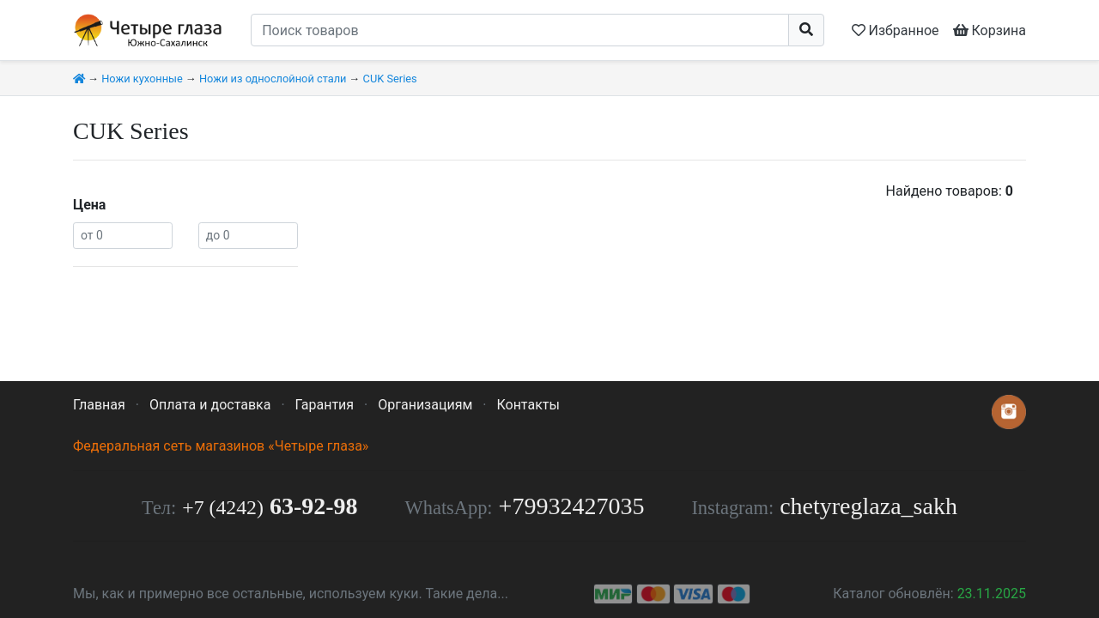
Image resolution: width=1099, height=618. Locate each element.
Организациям (425, 405)
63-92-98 (269, 506)
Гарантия (325, 405)
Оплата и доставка (209, 405)
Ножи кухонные (142, 78)
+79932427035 (572, 506)
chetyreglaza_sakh (868, 506)
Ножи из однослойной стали (272, 78)
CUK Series (390, 78)
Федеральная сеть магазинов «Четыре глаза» (220, 446)
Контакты (527, 405)
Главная (99, 405)
